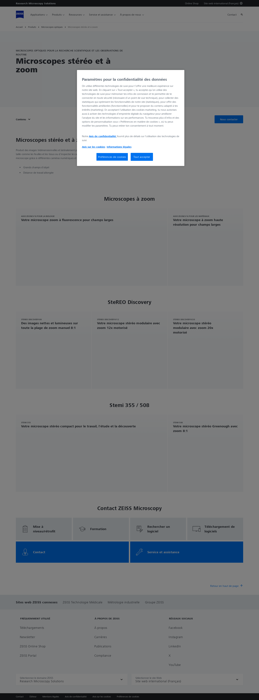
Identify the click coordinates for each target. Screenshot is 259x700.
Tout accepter (141, 157)
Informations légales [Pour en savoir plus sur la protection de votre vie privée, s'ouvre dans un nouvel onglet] (119, 147)
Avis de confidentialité (103, 136)
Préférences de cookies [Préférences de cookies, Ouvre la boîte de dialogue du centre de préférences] (112, 157)
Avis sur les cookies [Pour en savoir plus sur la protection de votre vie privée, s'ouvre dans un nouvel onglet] (93, 147)
